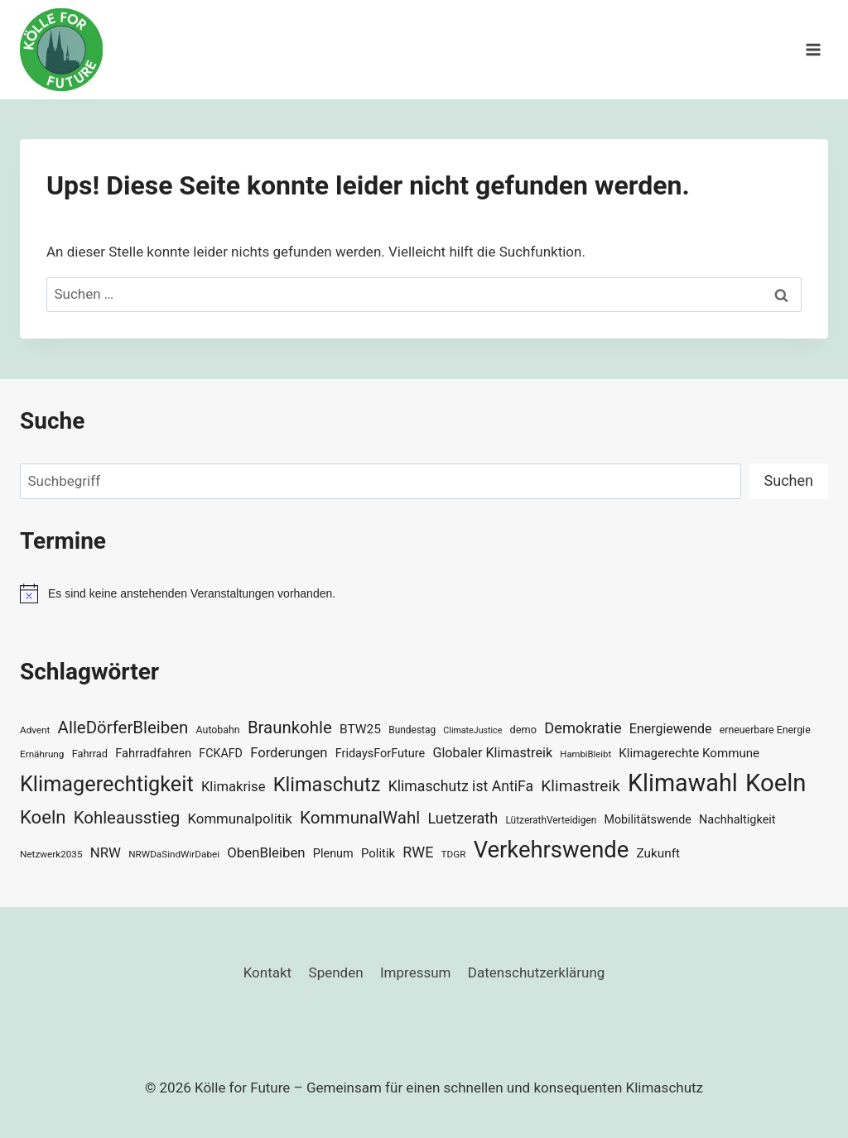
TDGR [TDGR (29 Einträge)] (453, 854)
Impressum (415, 972)
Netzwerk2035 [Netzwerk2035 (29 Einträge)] (51, 854)
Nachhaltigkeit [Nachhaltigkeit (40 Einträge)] (737, 820)
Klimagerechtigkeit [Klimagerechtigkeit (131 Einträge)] (107, 784)
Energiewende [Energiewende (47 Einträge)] (670, 729)
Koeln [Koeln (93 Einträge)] (43, 817)
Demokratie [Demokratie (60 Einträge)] (582, 728)
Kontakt (267, 972)
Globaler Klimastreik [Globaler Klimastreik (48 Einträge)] (492, 753)
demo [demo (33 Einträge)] (523, 729)
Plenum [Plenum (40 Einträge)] (333, 854)
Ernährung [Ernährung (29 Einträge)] (42, 754)
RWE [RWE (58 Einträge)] (417, 852)
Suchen (788, 480)
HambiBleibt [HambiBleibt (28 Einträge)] (585, 754)
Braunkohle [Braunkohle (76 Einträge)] (290, 727)
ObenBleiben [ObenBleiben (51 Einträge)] (266, 852)
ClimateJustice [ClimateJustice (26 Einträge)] (472, 730)
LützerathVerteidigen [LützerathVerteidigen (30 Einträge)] (550, 820)
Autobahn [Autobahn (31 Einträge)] (218, 730)
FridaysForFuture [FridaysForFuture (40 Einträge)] (380, 754)
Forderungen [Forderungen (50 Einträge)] (288, 753)
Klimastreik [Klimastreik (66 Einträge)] (580, 785)
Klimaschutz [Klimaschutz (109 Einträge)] (327, 784)
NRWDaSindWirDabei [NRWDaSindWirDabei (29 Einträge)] (173, 854)
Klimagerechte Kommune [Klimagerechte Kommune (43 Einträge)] (689, 753)
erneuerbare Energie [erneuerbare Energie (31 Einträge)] (765, 730)
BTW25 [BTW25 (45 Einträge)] (360, 729)
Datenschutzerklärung (536, 972)
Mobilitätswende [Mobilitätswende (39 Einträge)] (648, 819)
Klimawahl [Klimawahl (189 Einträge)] (683, 783)
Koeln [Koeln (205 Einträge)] (776, 783)
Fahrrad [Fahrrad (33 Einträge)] (90, 753)
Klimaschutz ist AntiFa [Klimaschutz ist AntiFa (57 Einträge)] (460, 786)
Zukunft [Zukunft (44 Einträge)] (659, 853)
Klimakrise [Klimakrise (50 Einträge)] (233, 787)
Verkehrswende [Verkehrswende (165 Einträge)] (551, 850)
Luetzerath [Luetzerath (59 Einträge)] (462, 818)
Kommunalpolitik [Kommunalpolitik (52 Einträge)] (239, 818)
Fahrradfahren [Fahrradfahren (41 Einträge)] (153, 753)
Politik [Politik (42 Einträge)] (378, 853)
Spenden (336, 972)
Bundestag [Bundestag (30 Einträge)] (412, 730)
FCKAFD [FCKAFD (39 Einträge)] (221, 753)
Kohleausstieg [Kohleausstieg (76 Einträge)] (127, 818)
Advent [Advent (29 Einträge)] (35, 730)
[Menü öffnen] (812, 49)
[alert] (424, 593)
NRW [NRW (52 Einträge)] (105, 852)
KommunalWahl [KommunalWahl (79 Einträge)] (360, 818)
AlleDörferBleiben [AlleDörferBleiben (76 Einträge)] (123, 727)
